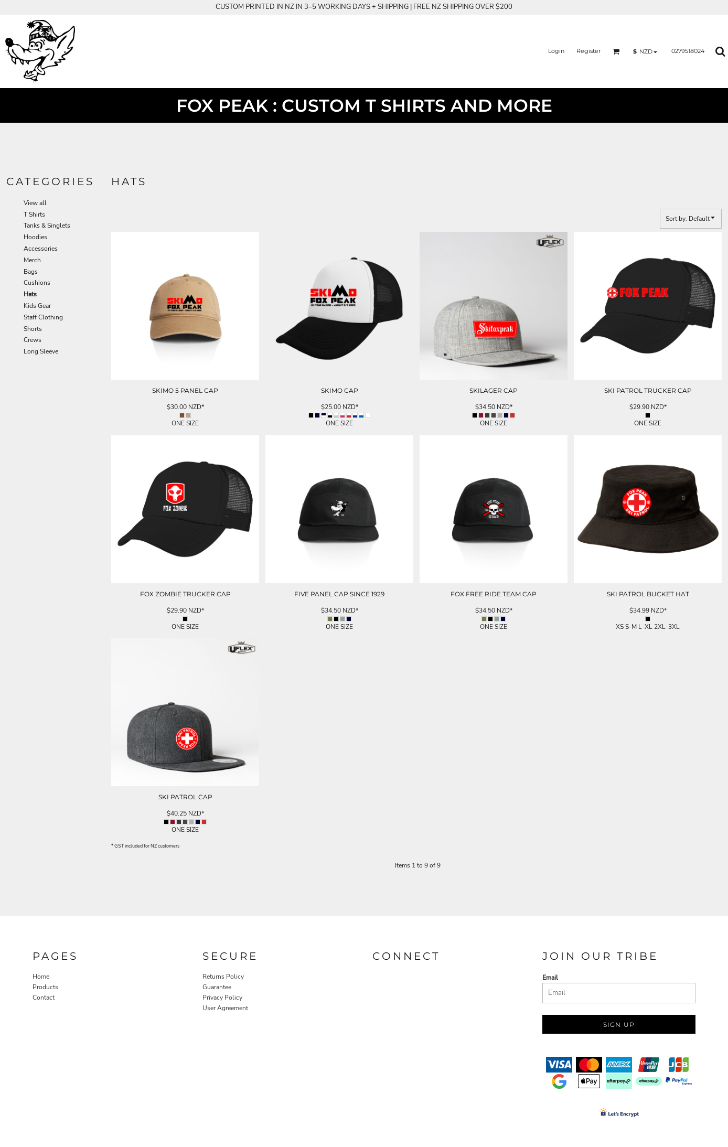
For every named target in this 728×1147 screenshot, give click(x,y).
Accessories (41, 248)
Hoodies (35, 237)
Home (41, 976)
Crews (32, 340)
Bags (31, 271)
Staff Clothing (43, 317)
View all (35, 203)
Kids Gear (37, 306)
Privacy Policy (222, 997)
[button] (616, 51)
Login (556, 51)
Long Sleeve (41, 351)
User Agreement (225, 1008)
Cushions (37, 282)
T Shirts (34, 214)
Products (45, 987)
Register (588, 51)
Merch (32, 260)
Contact (44, 997)
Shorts (33, 329)
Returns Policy (223, 976)
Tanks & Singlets (47, 225)
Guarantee (216, 987)
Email (550, 977)
